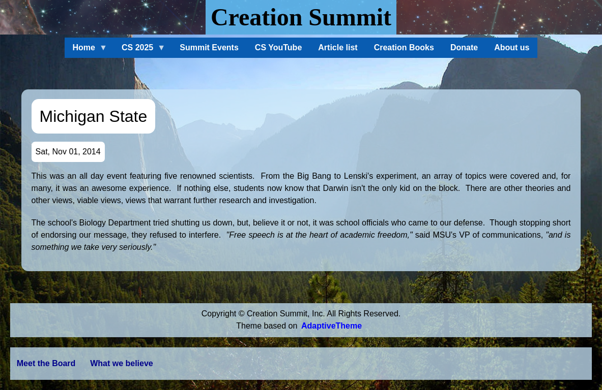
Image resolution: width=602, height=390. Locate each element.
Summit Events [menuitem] (209, 47)
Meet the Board (46, 363)
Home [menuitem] (86, 50)
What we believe (121, 363)
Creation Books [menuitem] (404, 47)
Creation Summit (301, 17)
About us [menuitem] (511, 47)
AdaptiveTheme (331, 325)
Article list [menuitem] (337, 47)
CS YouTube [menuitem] (278, 47)
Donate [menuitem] (464, 47)
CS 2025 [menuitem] (139, 50)
